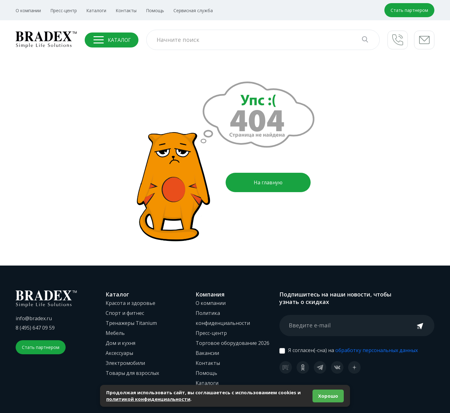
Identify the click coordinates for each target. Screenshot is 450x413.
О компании (28, 10)
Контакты (126, 10)
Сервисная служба (193, 10)
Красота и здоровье (130, 303)
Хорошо (328, 396)
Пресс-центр (63, 10)
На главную (268, 182)
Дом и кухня (120, 343)
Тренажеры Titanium (131, 323)
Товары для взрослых (132, 373)
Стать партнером (409, 10)
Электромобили (125, 363)
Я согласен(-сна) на (353, 350)
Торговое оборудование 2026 (232, 343)
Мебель (115, 333)
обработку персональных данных (376, 350)
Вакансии (207, 353)
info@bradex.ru (34, 318)
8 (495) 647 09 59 (35, 327)
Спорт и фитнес (125, 313)
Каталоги (96, 10)
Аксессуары (119, 353)
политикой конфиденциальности (148, 399)
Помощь (155, 10)
